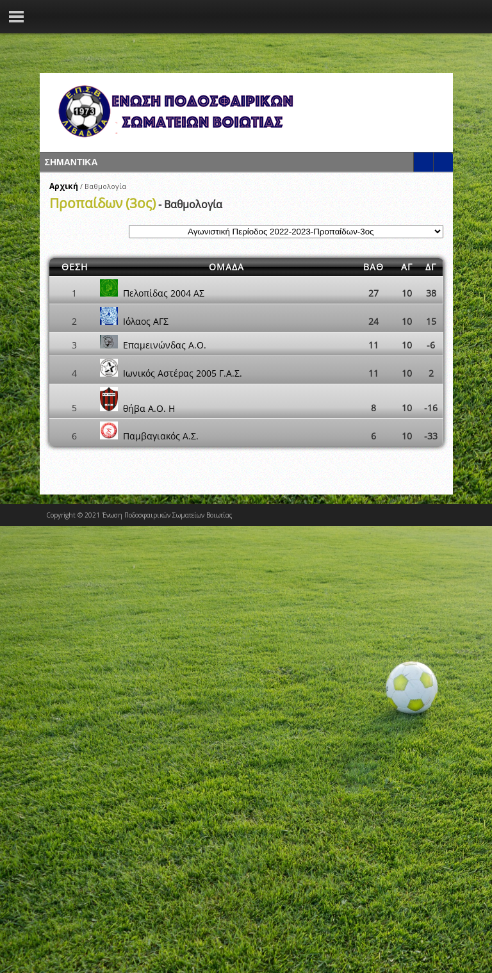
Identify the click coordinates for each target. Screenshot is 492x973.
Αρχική (63, 186)
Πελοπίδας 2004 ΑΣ (163, 293)
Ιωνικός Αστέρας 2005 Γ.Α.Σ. (182, 373)
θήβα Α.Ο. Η (149, 408)
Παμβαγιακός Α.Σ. (161, 436)
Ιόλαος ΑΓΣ (145, 321)
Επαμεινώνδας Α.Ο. (164, 345)
